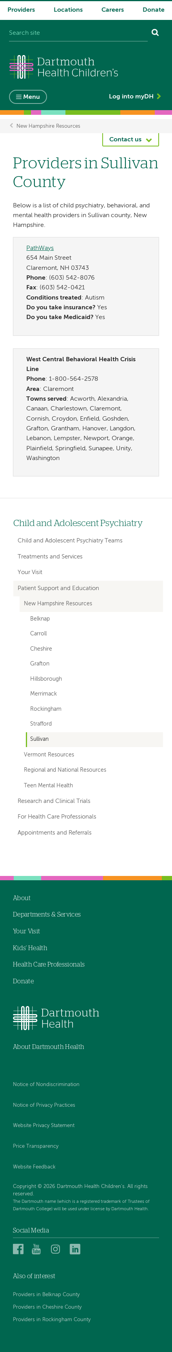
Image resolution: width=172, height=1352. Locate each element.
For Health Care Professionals (57, 817)
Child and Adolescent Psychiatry (78, 523)
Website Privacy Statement (43, 1125)
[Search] (155, 33)
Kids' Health (30, 948)
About (22, 898)
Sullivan (39, 739)
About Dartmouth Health (48, 1047)
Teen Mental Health (48, 785)
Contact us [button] (125, 140)
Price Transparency (35, 1146)
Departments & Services (47, 914)
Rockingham (46, 709)
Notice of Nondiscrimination (46, 1084)
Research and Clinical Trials (54, 801)
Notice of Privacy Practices (44, 1105)
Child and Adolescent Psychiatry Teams (70, 541)
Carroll (38, 634)
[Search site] (78, 33)
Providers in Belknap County (46, 1294)
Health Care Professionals (49, 964)
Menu (31, 97)
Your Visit (30, 572)
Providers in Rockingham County (52, 1319)
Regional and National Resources (65, 770)
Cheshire (41, 649)
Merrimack (43, 694)
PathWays (40, 248)
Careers (112, 10)
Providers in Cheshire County (47, 1307)
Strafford (41, 724)
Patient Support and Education (58, 588)
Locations (68, 10)
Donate (154, 10)
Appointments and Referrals (55, 833)
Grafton (39, 664)
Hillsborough (46, 679)
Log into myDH (131, 97)
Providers (21, 10)
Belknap (40, 619)
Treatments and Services (50, 557)
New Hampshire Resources (48, 125)
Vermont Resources (49, 755)
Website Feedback (34, 1167)
